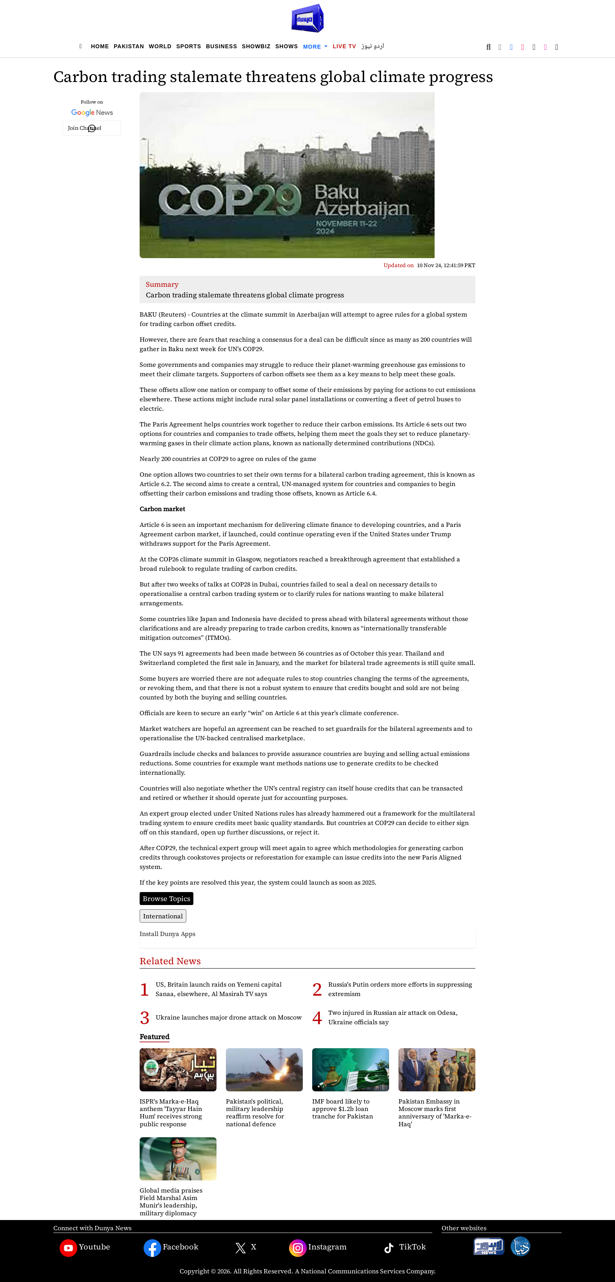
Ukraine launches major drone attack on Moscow (229, 1017)
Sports (189, 46)
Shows (286, 46)
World (160, 46)
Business (221, 46)
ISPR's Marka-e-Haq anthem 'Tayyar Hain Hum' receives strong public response (171, 1112)
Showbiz (256, 46)
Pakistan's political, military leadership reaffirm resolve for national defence (255, 1112)
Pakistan (129, 46)
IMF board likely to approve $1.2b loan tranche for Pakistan (342, 1108)
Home (100, 46)
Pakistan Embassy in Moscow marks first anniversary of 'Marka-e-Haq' (434, 1112)
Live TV (344, 46)
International (163, 916)
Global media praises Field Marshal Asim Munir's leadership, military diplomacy (171, 1201)
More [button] (313, 47)
